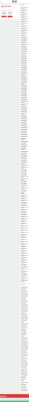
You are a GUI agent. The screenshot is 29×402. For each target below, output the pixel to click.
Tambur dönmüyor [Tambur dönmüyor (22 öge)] (24, 389)
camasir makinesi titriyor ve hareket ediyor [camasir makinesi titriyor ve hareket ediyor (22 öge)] (24, 366)
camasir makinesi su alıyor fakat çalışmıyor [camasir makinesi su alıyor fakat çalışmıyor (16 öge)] (24, 354)
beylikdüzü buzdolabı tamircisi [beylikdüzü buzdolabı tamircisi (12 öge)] (24, 307)
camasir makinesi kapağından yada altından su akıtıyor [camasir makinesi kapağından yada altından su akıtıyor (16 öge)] (24, 333)
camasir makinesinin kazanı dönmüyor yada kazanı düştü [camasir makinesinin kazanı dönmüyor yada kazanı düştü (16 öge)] (24, 345)
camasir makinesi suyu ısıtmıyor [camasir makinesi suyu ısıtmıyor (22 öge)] (24, 360)
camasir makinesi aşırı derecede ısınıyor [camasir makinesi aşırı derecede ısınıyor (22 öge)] (24, 313)
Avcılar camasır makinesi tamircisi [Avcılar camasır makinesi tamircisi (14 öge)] (24, 297)
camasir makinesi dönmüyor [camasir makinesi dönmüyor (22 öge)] (24, 322)
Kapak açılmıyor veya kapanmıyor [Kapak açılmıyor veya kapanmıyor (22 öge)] (23, 378)
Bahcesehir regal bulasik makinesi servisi (4, 13)
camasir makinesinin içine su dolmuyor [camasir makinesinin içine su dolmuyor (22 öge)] (24, 337)
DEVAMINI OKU (4, 16)
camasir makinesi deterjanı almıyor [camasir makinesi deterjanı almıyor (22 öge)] (24, 319)
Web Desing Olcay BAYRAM (25, 395)
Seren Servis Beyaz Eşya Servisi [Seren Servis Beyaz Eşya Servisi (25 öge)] (24, 386)
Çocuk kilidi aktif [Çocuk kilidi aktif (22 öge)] (24, 390)
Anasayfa (2, 7)
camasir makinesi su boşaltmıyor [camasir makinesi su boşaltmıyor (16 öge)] (24, 357)
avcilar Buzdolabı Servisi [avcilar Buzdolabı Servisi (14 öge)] (24, 287)
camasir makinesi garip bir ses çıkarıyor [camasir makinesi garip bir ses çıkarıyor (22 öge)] (24, 325)
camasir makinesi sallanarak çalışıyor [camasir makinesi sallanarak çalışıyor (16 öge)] (24, 352)
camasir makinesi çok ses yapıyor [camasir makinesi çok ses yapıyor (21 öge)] (24, 369)
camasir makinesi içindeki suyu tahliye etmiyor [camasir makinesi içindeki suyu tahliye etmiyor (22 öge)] (24, 329)
